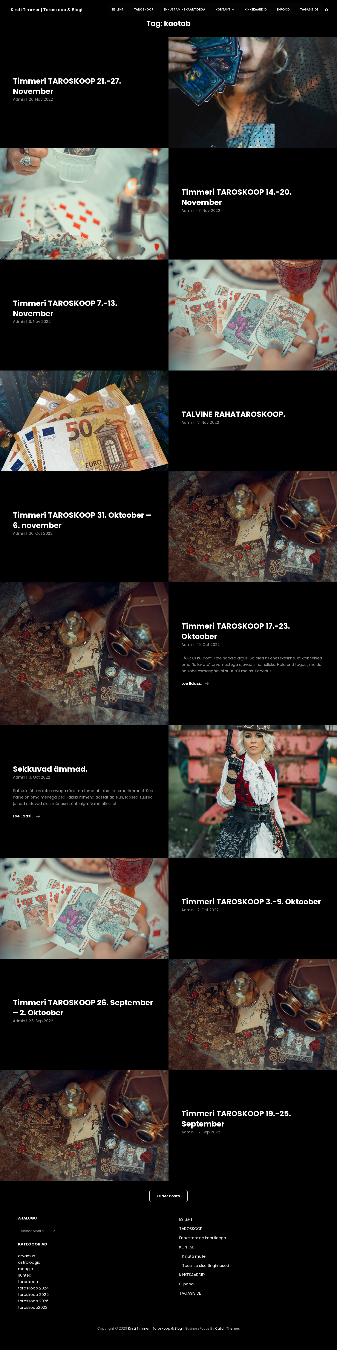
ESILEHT (122, 9)
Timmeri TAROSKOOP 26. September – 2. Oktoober (63, 1017)
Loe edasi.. (195, 683)
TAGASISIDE (309, 9)
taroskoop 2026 (33, 1310)
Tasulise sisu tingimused (205, 1275)
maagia (25, 1278)
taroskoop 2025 (33, 1304)
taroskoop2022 (32, 1317)
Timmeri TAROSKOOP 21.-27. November (69, 85)
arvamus (26, 1265)
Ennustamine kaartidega (188, 9)
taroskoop (28, 1291)
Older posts (168, 1205)
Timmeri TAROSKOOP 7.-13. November (67, 307)
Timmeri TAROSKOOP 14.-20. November (238, 196)
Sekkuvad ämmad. (51, 768)
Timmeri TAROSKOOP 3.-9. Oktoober (234, 906)
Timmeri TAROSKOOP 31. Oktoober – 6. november (82, 519)
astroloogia (29, 1271)
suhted (24, 1284)
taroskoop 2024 (33, 1297)
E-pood (284, 9)
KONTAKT (227, 9)
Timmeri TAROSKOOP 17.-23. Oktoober (238, 630)
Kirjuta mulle (193, 1265)
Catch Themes (227, 1337)
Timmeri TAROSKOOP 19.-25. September (238, 1128)
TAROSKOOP (148, 9)
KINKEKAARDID (257, 9)
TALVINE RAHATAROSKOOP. (235, 413)
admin (19, 98)
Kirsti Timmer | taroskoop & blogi (47, 9)
